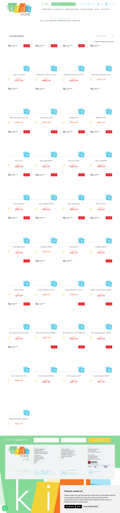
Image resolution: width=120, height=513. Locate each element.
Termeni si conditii (67, 453)
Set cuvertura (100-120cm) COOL (19, 333)
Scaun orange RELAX (73, 203)
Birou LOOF (18, 160)
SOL (35, 463)
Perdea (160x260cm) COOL (46, 290)
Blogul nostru (39, 458)
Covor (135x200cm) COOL (19, 376)
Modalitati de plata (67, 450)
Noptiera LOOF (73, 117)
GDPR (62, 457)
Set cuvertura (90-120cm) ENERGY (46, 333)
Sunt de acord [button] (70, 506)
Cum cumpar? (65, 449)
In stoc (97, 9)
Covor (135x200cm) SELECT (101, 376)
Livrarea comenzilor (68, 452)
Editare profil (92, 457)
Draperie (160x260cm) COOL (73, 290)
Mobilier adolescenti (72, 9)
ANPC (35, 461)
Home (42, 20)
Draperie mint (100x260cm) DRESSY (101, 290)
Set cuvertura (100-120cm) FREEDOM (74, 333)
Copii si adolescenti (51, 20)
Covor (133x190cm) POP (74, 376)
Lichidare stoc (105, 9)
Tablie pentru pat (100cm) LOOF (101, 74)
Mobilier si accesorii (86, 9)
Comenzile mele (93, 456)
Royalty (27, 471)
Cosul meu (91, 455)
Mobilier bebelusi (47, 9)
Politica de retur (66, 456)
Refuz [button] (79, 506)
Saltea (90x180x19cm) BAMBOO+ (18, 419)
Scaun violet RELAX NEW (46, 203)
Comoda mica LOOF (46, 117)
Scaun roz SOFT (101, 203)
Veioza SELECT (73, 247)
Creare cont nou (93, 449)
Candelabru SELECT (101, 247)
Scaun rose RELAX (18, 203)
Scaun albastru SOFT (19, 247)
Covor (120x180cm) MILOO (46, 376)
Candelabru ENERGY (46, 247)
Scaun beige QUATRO (46, 160)
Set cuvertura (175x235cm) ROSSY (101, 333)
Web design (20, 471)
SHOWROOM (83, 4)
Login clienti (92, 450)
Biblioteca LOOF (101, 117)
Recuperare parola (94, 452)
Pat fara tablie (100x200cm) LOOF (46, 74)
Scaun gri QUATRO (73, 160)
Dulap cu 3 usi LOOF (19, 74)
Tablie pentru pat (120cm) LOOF (18, 117)
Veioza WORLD (18, 290)
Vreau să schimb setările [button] (91, 506)
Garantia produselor (68, 455)
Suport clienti (38, 457)
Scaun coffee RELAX (101, 160)
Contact (36, 460)
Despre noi (37, 455)
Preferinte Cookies (94, 459)
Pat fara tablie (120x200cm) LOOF (74, 74)
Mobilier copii (59, 9)
